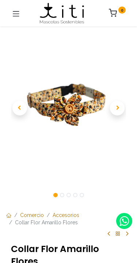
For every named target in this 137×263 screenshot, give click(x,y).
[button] (19, 108)
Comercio (32, 215)
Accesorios (66, 215)
